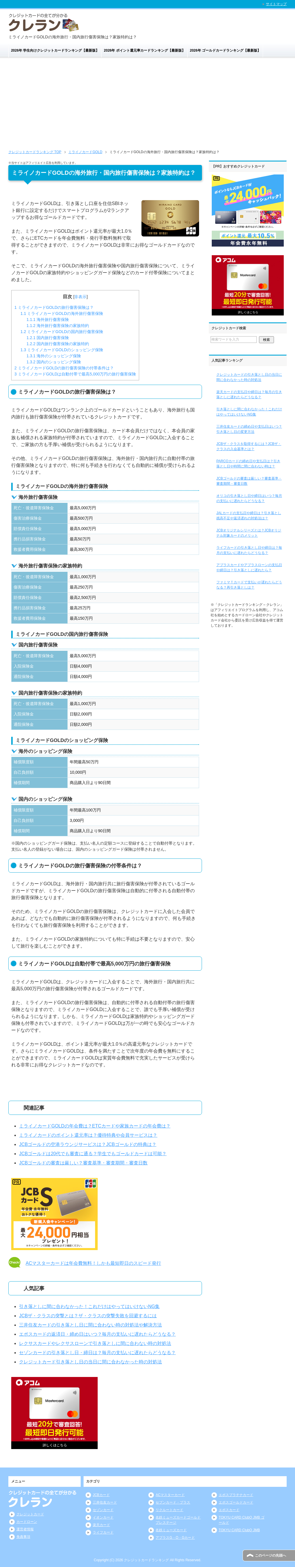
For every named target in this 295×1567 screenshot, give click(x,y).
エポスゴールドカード (236, 1502)
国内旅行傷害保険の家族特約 (58, 343)
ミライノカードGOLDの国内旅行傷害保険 (61, 331)
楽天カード (101, 1525)
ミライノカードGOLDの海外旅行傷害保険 (61, 313)
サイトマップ (276, 4)
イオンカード (103, 1517)
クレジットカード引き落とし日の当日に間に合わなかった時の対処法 (90, 1361)
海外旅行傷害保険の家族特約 (58, 325)
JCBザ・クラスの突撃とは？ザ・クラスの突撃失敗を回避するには (88, 1315)
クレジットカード (30, 1514)
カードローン (26, 1522)
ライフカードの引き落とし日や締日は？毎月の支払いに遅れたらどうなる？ (249, 550)
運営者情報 (25, 1529)
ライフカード (103, 1532)
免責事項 (23, 1537)
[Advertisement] (147, 101)
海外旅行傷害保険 (48, 319)
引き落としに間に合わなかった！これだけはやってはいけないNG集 (89, 1306)
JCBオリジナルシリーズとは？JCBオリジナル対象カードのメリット (248, 533)
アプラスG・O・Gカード (175, 1538)
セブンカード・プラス (173, 1502)
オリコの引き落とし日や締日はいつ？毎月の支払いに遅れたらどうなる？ (249, 498)
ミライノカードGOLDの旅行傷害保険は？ (54, 307)
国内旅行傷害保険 (48, 337)
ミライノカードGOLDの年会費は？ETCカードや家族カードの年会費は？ (94, 1125)
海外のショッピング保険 (54, 356)
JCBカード (101, 1495)
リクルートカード (169, 1510)
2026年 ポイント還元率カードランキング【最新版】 (144, 50)
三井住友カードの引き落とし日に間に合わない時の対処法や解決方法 (90, 1324)
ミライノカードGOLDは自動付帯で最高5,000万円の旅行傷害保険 (75, 374)
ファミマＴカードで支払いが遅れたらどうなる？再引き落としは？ (249, 584)
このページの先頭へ (270, 1555)
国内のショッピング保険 (54, 362)
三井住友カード (105, 1502)
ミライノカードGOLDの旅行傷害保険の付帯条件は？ (64, 368)
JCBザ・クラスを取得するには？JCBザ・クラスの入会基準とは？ (248, 446)
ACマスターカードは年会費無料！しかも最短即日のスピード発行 (93, 1263)
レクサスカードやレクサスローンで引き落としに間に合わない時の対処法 (95, 1343)
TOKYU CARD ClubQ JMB (239, 1530)
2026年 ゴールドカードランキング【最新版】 (225, 50)
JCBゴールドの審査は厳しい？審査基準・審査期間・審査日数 (83, 1162)
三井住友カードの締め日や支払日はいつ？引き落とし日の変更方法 (249, 429)
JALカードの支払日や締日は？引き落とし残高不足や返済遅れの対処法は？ (248, 515)
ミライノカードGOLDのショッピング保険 (61, 349)
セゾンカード (103, 1510)
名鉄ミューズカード (171, 1530)
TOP (34, 152)
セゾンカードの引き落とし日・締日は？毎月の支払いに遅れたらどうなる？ (97, 1352)
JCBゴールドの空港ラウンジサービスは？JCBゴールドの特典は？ (87, 1144)
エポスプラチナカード (236, 1495)
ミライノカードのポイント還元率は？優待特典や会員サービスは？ (88, 1135)
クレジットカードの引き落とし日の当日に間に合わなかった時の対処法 (249, 377)
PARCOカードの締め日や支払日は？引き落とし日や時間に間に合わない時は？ (248, 463)
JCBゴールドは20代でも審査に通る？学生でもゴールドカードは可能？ (93, 1153)
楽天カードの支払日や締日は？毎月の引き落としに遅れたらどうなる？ (249, 394)
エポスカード (229, 1510)
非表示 (80, 296)
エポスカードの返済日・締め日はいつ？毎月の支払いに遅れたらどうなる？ (97, 1334)
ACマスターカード (170, 1495)
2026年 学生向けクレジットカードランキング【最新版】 (55, 50)
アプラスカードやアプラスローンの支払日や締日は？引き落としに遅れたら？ (249, 567)
